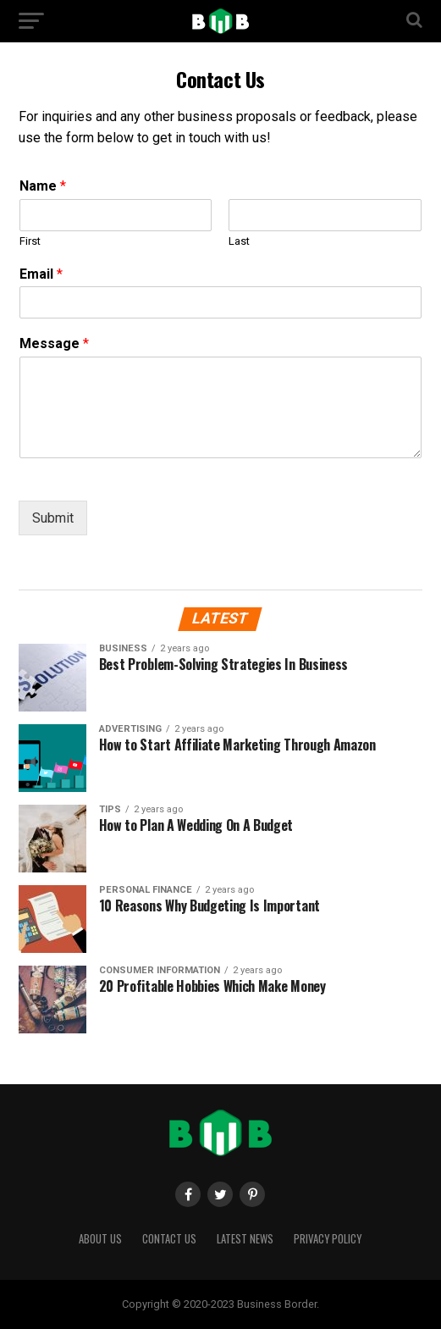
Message (54, 343)
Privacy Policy (327, 1239)
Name (42, 186)
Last (239, 241)
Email (41, 274)
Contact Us (169, 1239)
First (30, 241)
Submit (53, 518)
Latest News (245, 1239)
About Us (100, 1239)
